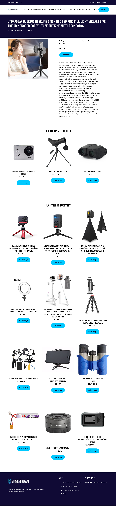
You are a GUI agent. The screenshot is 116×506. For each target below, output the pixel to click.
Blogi (95, 10)
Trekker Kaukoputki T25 (58, 171)
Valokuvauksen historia (80, 10)
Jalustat (30, 30)
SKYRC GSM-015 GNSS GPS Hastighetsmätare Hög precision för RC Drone (92, 439)
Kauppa (103, 10)
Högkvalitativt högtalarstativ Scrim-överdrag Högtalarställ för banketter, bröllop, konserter (92, 248)
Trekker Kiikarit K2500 (92, 171)
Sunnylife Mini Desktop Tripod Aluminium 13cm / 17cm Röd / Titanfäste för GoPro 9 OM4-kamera (23, 248)
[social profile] (21, 2)
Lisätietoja (66, 55)
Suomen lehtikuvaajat (58, 10)
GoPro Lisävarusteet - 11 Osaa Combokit (23, 378)
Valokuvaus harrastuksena (35, 10)
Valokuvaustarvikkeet (17, 30)
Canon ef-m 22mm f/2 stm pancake (58, 448)
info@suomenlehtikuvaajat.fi (98, 2)
